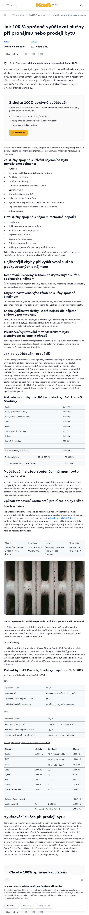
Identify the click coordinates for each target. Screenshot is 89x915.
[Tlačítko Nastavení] (26, 906)
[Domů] (5, 15)
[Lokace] (18, 15)
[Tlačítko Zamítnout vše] (43, 906)
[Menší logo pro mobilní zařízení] (47, 6)
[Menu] (10, 5)
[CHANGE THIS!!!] (12, 54)
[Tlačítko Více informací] (18, 133)
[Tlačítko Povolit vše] (11, 906)
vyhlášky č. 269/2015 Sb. (60, 518)
